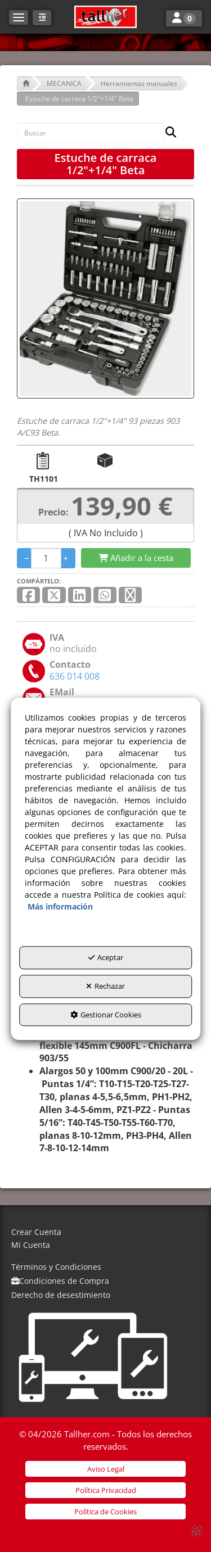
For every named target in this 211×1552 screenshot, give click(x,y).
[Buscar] (167, 133)
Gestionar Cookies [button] (105, 1015)
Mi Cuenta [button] (30, 1244)
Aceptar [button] (105, 958)
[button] (105, 17)
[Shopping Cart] (136, 558)
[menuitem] (105, 1232)
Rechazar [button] (105, 986)
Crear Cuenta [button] (36, 1232)
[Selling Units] (46, 558)
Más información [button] (60, 907)
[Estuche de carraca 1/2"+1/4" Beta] (105, 298)
